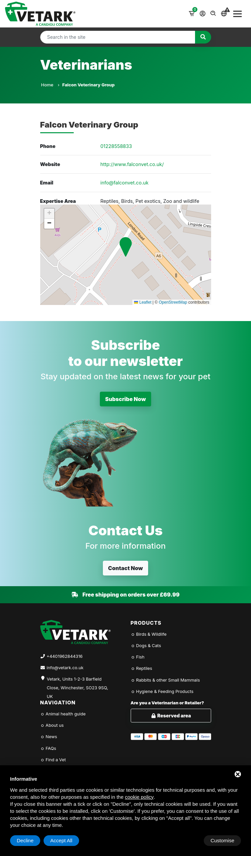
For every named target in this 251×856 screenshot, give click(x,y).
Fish (138, 656)
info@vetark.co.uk (65, 667)
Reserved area (170, 715)
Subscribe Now (125, 399)
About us (52, 725)
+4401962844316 (64, 656)
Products (146, 623)
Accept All (223, 840)
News (48, 736)
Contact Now (125, 568)
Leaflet (142, 302)
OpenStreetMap (173, 302)
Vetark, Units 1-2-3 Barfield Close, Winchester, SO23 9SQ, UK (77, 684)
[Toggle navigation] (237, 13)
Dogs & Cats (146, 645)
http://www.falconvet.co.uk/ (132, 164)
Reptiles (141, 668)
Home (50, 84)
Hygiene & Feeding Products (162, 691)
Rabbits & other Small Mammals (165, 680)
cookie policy (139, 797)
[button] (125, 247)
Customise (29, 840)
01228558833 (116, 146)
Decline (187, 840)
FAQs (48, 748)
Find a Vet (53, 759)
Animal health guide (63, 713)
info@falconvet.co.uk (125, 182)
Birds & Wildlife (149, 634)
